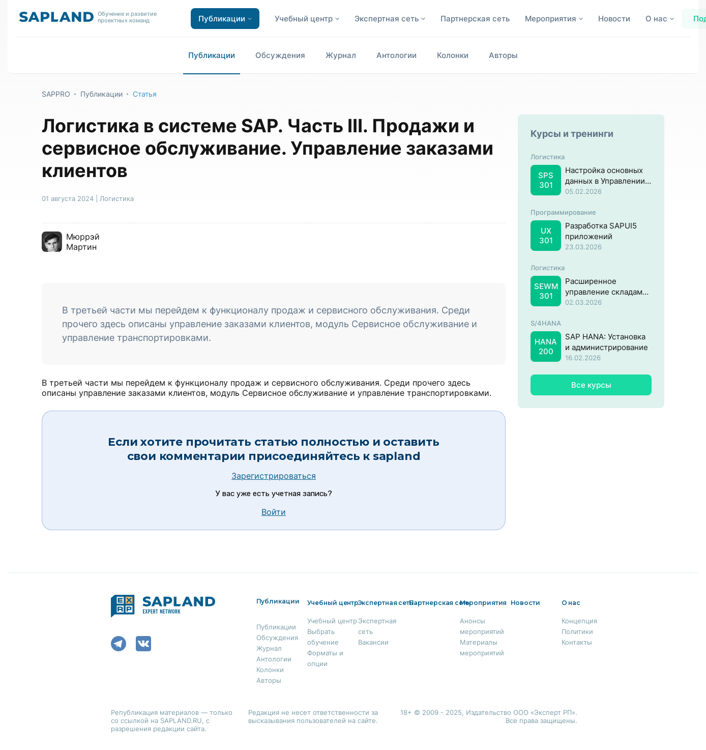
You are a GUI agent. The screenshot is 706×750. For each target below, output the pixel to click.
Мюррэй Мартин (83, 242)
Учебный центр (332, 621)
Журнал (341, 55)
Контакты (577, 642)
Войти (273, 512)
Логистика (117, 198)
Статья (145, 94)
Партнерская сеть (475, 18)
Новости (614, 18)
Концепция (579, 621)
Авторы (503, 55)
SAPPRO (56, 94)
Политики (577, 631)
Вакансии (373, 642)
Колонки (452, 55)
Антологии (396, 55)
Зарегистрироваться (273, 476)
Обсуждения (280, 55)
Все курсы (591, 385)
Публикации (211, 55)
